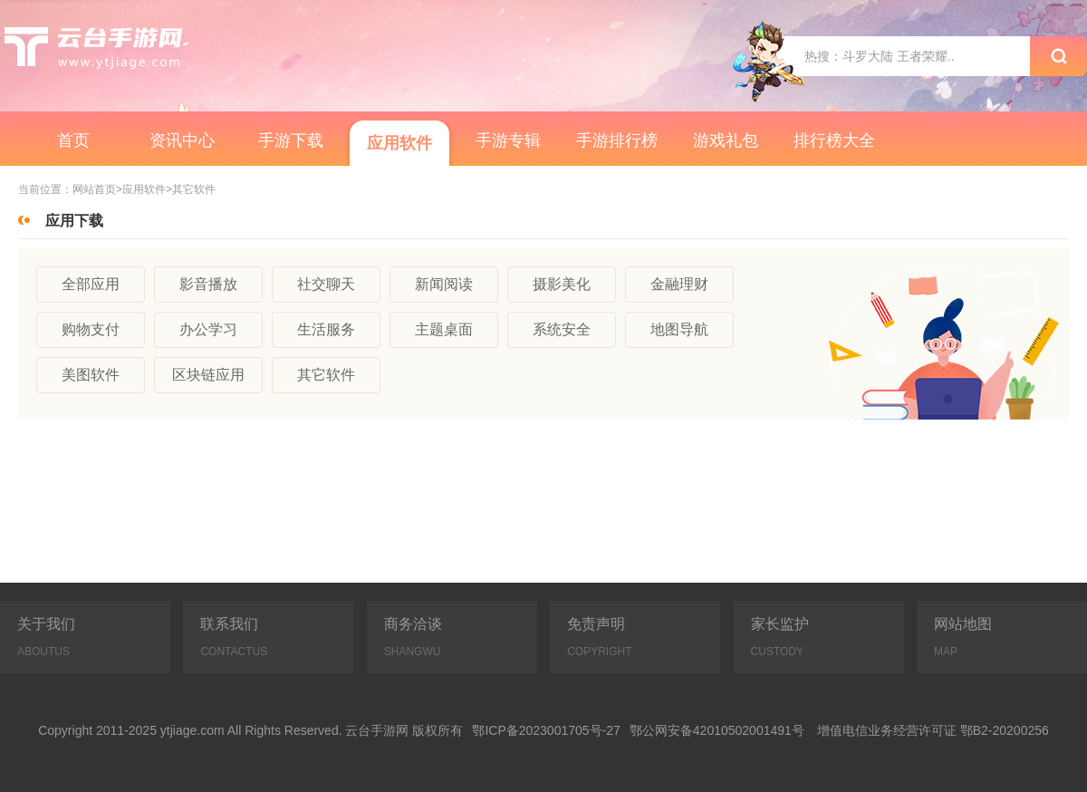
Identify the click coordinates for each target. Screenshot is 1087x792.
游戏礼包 (725, 140)
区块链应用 (208, 374)
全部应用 (91, 284)
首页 (73, 140)
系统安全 (562, 329)
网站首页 (94, 190)
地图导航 (679, 329)
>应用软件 (141, 190)
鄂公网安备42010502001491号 (717, 730)
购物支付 (91, 329)
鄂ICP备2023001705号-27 (546, 730)
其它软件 (326, 374)
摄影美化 (562, 284)
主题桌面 (444, 329)
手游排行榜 (617, 140)
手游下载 (290, 140)
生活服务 (326, 329)
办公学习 (208, 329)
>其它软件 (191, 190)
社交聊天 (326, 284)
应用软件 (399, 143)
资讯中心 (182, 140)
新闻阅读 (444, 284)
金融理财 (679, 284)
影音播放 (208, 284)
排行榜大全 (834, 140)
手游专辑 (508, 140)
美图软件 (91, 374)
